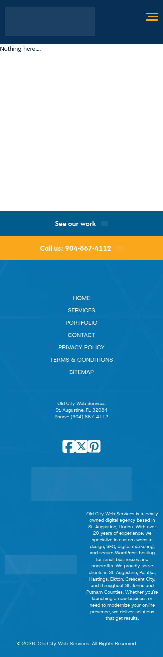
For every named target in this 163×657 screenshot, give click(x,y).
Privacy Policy (81, 347)
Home (81, 298)
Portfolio (81, 323)
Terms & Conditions (81, 360)
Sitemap (81, 372)
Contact (81, 335)
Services (81, 310)
